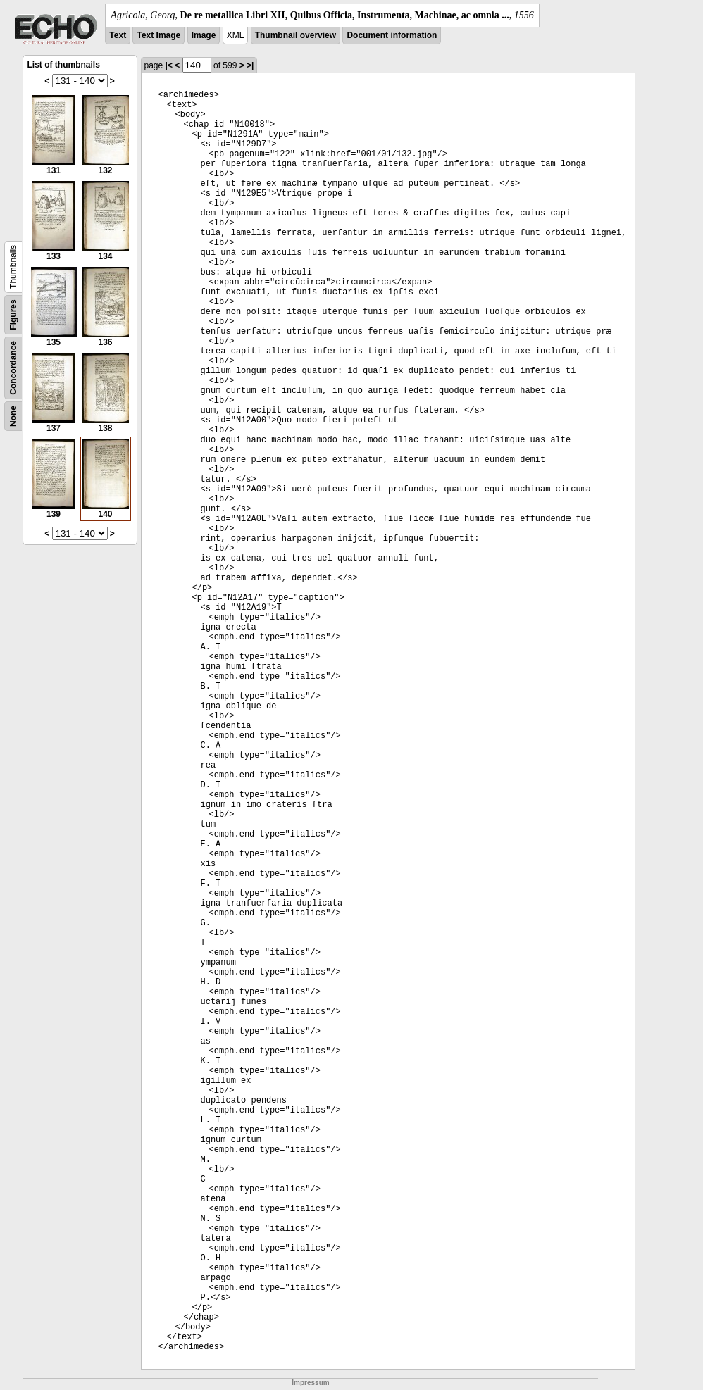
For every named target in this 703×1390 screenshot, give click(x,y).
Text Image (158, 35)
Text (117, 35)
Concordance (13, 368)
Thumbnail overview (295, 35)
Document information (392, 35)
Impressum (310, 1382)
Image (204, 35)
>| (250, 65)
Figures (13, 314)
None (13, 416)
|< (169, 65)
